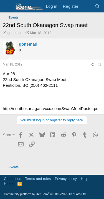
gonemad (14, 33)
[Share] (92, 64)
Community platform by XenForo (45, 194)
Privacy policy (66, 179)
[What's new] (86, 6)
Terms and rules (38, 179)
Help (84, 179)
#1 (99, 64)
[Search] (97, 6)
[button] (7, 6)
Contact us (12, 179)
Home (9, 184)
